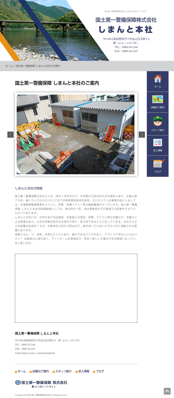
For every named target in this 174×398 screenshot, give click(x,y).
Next (142, 135)
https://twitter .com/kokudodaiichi (38, 353)
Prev (10, 135)
